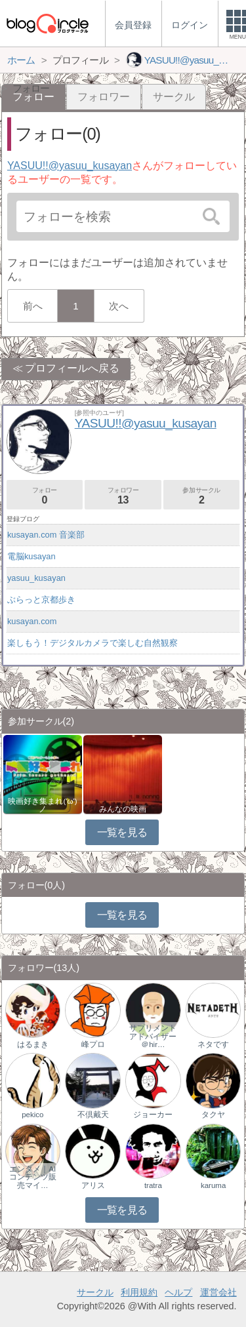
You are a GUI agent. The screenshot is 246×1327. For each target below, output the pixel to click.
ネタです (213, 1044)
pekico (32, 1115)
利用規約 (139, 1292)
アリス (93, 1185)
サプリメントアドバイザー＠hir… (152, 1036)
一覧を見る (122, 832)
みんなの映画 (122, 809)
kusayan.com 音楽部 (46, 535)
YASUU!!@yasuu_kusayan (69, 165)
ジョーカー (153, 1115)
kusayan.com (31, 621)
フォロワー (103, 96)
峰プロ (93, 1044)
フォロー (45, 495)
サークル (174, 96)
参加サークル (201, 495)
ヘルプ (178, 1292)
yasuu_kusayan (36, 578)
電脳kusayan (31, 556)
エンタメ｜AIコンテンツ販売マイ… (32, 1177)
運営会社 (218, 1292)
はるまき (33, 1044)
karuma (213, 1185)
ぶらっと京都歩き (41, 599)
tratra (153, 1185)
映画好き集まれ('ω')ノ (42, 805)
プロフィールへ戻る (72, 368)
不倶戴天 (93, 1115)
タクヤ (213, 1115)
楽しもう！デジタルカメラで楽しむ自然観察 (92, 643)
